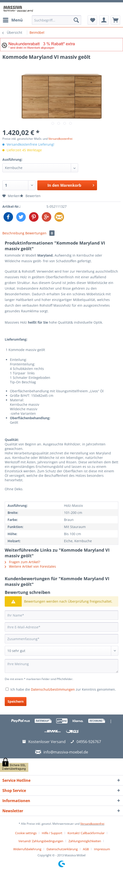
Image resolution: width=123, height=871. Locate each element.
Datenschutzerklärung (62, 849)
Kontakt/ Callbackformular (86, 833)
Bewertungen (40, 233)
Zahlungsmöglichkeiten (84, 841)
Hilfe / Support (52, 833)
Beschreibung (13, 233)
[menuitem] (12, 20)
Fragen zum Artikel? (22, 562)
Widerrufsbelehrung (27, 849)
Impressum (102, 849)
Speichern (16, 701)
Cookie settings (26, 833)
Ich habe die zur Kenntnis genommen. (63, 689)
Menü (13, 19)
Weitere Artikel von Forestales (30, 566)
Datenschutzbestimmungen (53, 689)
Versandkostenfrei (60, 139)
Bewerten (30, 196)
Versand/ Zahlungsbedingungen (40, 841)
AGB (86, 849)
